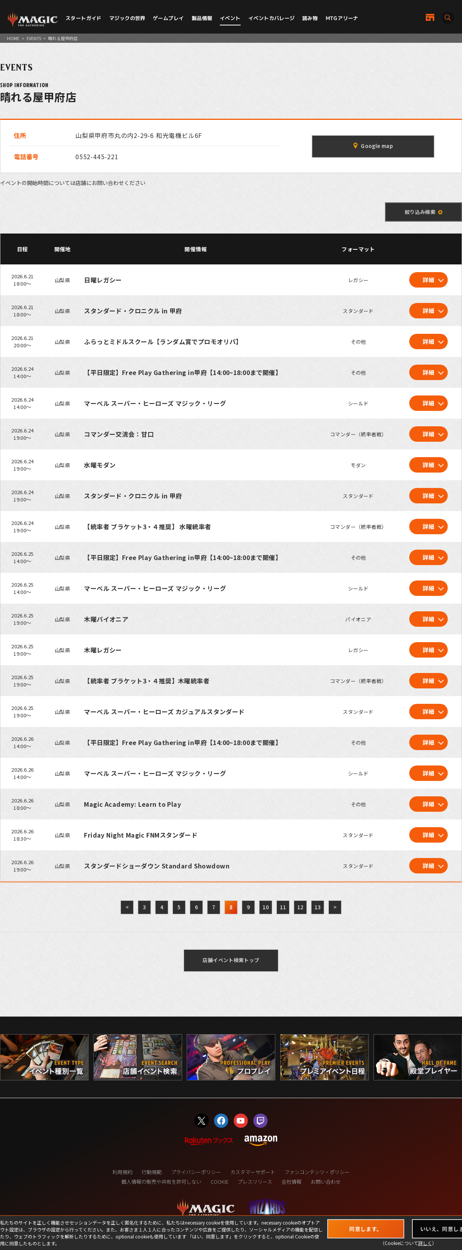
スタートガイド (83, 18)
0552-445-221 (97, 156)
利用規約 (122, 1172)
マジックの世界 (127, 18)
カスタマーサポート (252, 1172)
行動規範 (152, 1172)
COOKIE (219, 1181)
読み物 (310, 18)
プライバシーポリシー (196, 1172)
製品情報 (202, 18)
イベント (230, 18)
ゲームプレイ (168, 18)
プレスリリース (255, 1181)
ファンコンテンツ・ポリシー (317, 1172)
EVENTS (34, 38)
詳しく (425, 1243)
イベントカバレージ (271, 18)
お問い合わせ (326, 1181)
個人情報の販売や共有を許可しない (161, 1181)
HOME (13, 38)
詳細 (429, 280)
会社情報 (291, 1181)
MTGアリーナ (342, 18)
